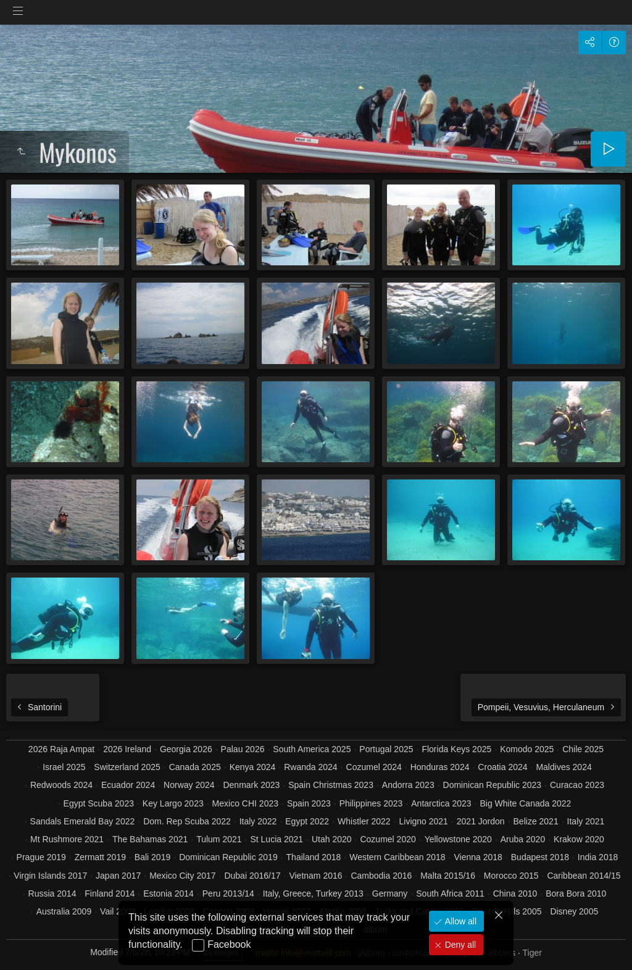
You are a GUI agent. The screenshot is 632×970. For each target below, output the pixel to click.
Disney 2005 (574, 911)
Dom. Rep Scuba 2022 (187, 821)
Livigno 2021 (423, 821)
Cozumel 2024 (374, 767)
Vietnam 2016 (315, 876)
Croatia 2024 (502, 767)
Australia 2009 (64, 911)
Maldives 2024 (563, 767)
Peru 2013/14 (228, 893)
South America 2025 (312, 749)
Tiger (531, 953)
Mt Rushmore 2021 (67, 839)
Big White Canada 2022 (525, 803)
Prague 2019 (41, 857)
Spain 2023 (309, 803)
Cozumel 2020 (387, 839)
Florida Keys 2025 (456, 749)
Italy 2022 (258, 821)
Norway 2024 (189, 785)
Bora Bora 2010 (576, 893)
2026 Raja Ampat (61, 749)
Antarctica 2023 (441, 803)
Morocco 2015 (511, 876)
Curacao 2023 (577, 785)
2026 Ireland (127, 749)
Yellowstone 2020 (458, 839)
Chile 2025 (583, 749)
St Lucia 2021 (276, 839)
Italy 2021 (586, 821)
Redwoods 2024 (61, 785)
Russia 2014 (52, 893)
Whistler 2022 (364, 821)
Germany (390, 893)
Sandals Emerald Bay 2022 (82, 821)
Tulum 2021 (218, 839)
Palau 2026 (243, 749)
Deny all (459, 945)
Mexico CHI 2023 (245, 803)
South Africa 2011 (450, 893)
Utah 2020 (332, 839)
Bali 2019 (152, 857)
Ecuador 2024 (128, 785)
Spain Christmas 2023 (330, 785)
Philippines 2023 (371, 803)
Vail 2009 (117, 911)
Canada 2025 (195, 767)
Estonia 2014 (168, 893)
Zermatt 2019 (100, 857)
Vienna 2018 (478, 857)
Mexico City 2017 (182, 876)
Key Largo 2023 (173, 803)
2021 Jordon (481, 821)
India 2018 (598, 857)
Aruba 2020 (523, 839)
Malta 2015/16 (447, 876)
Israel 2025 (64, 767)
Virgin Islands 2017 (50, 876)
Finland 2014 (110, 893)
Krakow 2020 (579, 839)
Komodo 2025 (527, 749)
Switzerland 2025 (127, 767)
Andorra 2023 (408, 785)
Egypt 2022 (307, 821)
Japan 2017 (118, 876)
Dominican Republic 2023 (492, 785)
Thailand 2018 (313, 857)
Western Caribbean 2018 (397, 857)
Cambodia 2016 (381, 876)
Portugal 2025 (386, 749)
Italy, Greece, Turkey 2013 (313, 893)
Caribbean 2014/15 (583, 876)
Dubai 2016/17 (252, 876)
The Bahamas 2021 (150, 839)
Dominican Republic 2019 (228, 857)
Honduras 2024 (440, 767)
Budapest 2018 (540, 857)
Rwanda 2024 (310, 767)
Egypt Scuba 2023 (99, 803)
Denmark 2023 (251, 785)
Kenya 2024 (253, 767)
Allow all (459, 921)
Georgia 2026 (186, 749)
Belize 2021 (536, 821)
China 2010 (515, 893)
